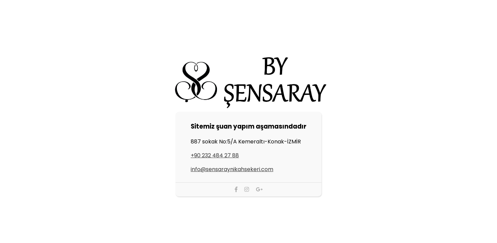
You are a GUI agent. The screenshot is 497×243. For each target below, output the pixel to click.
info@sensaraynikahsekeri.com (232, 169)
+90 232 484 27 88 (215, 155)
